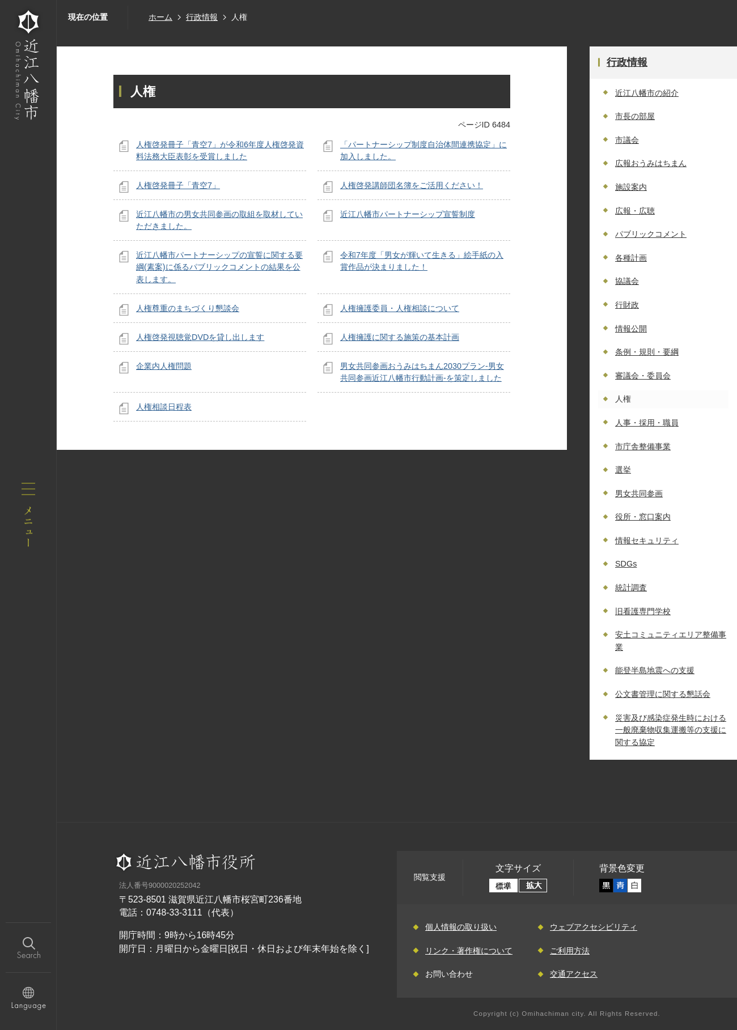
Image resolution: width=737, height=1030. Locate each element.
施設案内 (631, 186)
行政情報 (202, 17)
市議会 (627, 139)
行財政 (627, 304)
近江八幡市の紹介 (647, 92)
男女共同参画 (639, 493)
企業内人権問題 (164, 366)
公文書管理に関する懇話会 (662, 694)
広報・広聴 (635, 210)
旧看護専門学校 (643, 611)
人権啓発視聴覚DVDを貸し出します (200, 337)
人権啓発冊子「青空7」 (178, 185)
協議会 (627, 281)
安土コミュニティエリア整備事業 (670, 641)
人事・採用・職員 (647, 422)
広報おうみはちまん (651, 163)
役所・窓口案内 (643, 516)
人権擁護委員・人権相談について (399, 308)
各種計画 (631, 257)
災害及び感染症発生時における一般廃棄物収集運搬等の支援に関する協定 (670, 730)
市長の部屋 (635, 116)
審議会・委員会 (643, 375)
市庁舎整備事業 (643, 446)
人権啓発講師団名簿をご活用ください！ (411, 185)
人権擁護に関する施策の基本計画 (399, 337)
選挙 (623, 469)
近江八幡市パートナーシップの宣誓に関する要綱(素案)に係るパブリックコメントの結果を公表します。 (219, 267)
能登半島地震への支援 (654, 670)
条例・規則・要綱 (647, 351)
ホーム (160, 17)
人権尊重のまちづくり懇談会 (187, 308)
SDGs (626, 563)
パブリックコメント (651, 234)
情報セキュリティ (647, 540)
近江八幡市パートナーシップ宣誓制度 (407, 214)
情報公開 (631, 328)
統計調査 (631, 587)
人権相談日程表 (164, 406)
